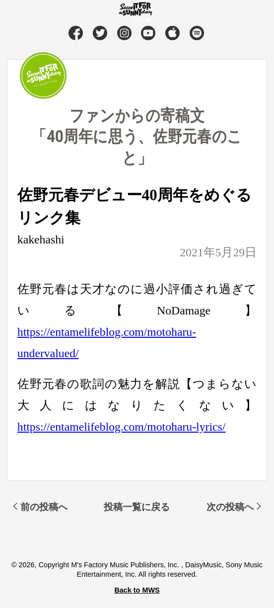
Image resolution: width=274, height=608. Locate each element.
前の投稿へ (44, 507)
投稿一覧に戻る (137, 507)
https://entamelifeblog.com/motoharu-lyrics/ (121, 426)
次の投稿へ (230, 507)
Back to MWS (136, 590)
